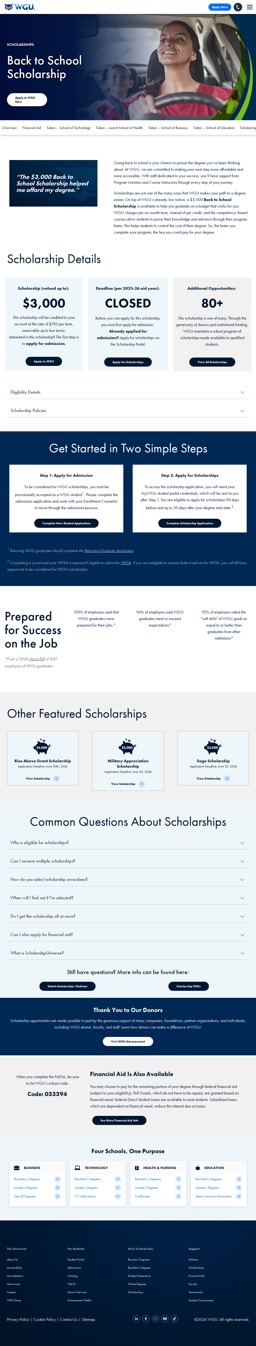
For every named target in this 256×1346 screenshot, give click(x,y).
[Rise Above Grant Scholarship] (43, 758)
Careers (11, 1292)
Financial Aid (31, 127)
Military (193, 1259)
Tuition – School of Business (168, 127)
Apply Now (220, 7)
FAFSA (126, 562)
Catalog (72, 1276)
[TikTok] (174, 1319)
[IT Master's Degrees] (98, 1187)
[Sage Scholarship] (213, 758)
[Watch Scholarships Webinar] (67, 986)
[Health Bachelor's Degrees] (158, 1179)
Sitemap (88, 1319)
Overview (9, 127)
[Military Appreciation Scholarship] (128, 761)
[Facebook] (146, 1319)
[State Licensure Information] (219, 1196)
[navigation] (250, 7)
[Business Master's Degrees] (37, 1187)
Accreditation (15, 1276)
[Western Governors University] (19, 6)
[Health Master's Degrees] (158, 1187)
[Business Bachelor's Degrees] (37, 1179)
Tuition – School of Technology (68, 127)
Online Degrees (137, 1284)
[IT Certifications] (98, 1196)
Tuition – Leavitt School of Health (119, 127)
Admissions (74, 1268)
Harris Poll (37, 658)
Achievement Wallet (79, 1300)
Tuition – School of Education (214, 127)
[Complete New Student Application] (66, 523)
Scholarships (135, 1292)
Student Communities (201, 1300)
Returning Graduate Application (108, 550)
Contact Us (69, 1319)
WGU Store (14, 1300)
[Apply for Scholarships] (128, 362)
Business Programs (139, 1259)
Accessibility (14, 1268)
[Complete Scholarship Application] (189, 523)
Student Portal (76, 1259)
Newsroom (13, 1284)
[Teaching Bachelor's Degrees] (219, 1179)
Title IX (72, 1284)
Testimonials (196, 1292)
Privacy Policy (18, 1319)
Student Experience (139, 1276)
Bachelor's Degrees (139, 1268)
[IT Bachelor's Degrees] (98, 1179)
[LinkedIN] (137, 1319)
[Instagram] (155, 1319)
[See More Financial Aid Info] (119, 1120)
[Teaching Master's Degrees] (219, 1187)
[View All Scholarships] (212, 362)
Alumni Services (77, 1292)
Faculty (193, 1284)
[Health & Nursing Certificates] (158, 1196)
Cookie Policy (44, 1319)
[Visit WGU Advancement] (128, 1041)
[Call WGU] (238, 7)
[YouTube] (165, 1319)
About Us (12, 1259)
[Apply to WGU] (44, 361)
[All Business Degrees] (37, 1196)
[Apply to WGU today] (27, 99)
